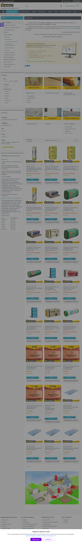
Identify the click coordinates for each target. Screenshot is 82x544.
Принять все (36, 539)
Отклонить (48, 539)
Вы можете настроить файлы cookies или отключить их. (40, 535)
